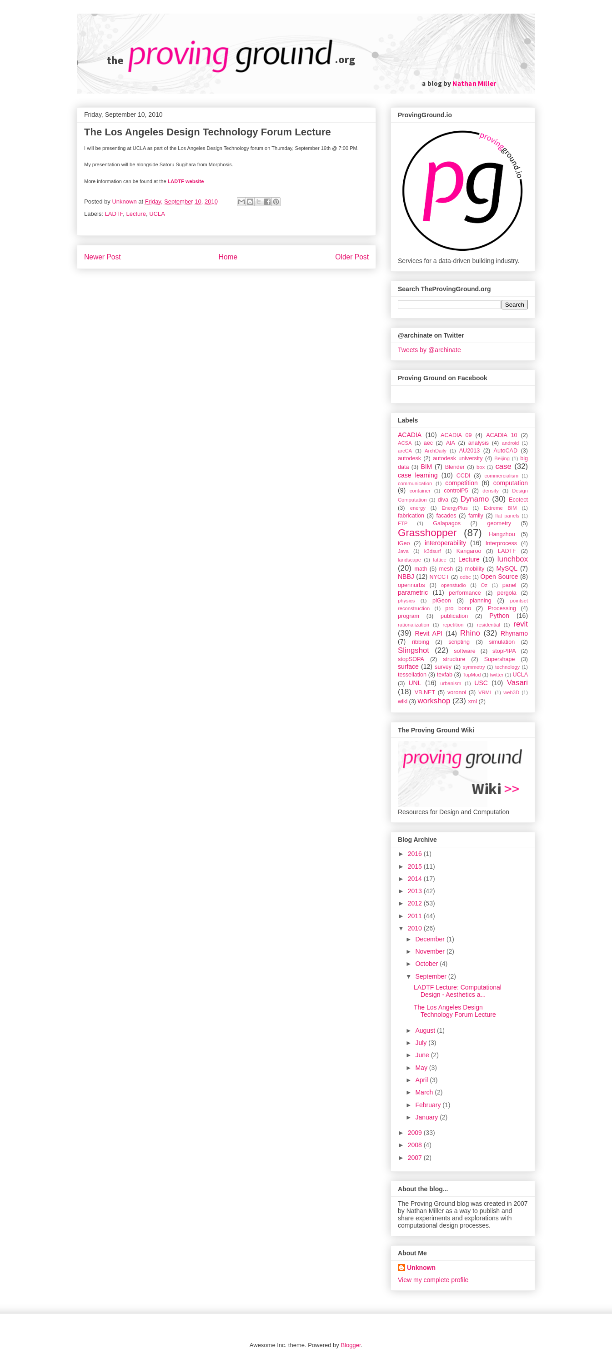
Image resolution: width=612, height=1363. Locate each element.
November (430, 951)
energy (418, 508)
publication (454, 616)
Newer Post (102, 257)
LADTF (114, 213)
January (427, 1117)
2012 (416, 903)
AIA (450, 443)
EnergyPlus (454, 508)
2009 (416, 1132)
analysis (478, 443)
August (425, 1030)
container (420, 490)
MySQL (506, 568)
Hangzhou (502, 534)
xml (472, 701)
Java (403, 551)
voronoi (456, 692)
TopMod (472, 674)
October (427, 963)
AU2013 (469, 451)
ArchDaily (435, 450)
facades (446, 515)
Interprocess (501, 543)
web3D (511, 692)
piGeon (441, 600)
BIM (426, 466)
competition (461, 483)
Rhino (470, 633)
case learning (418, 475)
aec (428, 443)
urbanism (450, 683)
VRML (485, 692)
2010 (416, 928)
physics (406, 600)
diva (443, 500)
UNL (414, 682)
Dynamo (475, 499)
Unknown (421, 1267)
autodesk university (458, 458)
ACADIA (409, 434)
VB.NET (425, 692)
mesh (446, 569)
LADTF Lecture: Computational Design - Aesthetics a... (458, 991)
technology (507, 667)
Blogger (351, 1345)
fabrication (411, 515)
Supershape (499, 659)
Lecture (136, 213)
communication (415, 483)
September (431, 976)
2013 (416, 891)
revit (520, 624)
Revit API (429, 633)
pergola (507, 593)
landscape (409, 559)
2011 (416, 916)
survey (443, 667)
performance (465, 593)
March (425, 1092)
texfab (444, 675)
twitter (497, 674)
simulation (502, 642)
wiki (402, 701)
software (465, 651)
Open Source (499, 576)
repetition (452, 624)
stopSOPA (411, 659)
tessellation (412, 675)
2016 (416, 853)
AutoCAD (506, 451)
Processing (502, 608)
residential (488, 624)
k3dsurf (432, 551)
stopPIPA (504, 651)
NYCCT (439, 577)
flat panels (507, 515)
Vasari (517, 682)
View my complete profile (433, 1279)
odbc (465, 577)
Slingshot (413, 650)
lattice (439, 559)
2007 (416, 1157)
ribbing (420, 642)
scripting (459, 642)
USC (481, 682)
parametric (413, 592)
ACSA (404, 443)
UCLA (157, 213)
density (490, 490)
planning (481, 600)
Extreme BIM (500, 508)
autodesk (409, 458)
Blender (455, 467)
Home (228, 257)
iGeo (404, 543)
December (430, 939)
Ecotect (518, 500)
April (422, 1080)
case (503, 466)
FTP (402, 523)
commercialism (501, 475)
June (423, 1055)
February (428, 1105)
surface (408, 666)
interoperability (445, 543)
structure (454, 659)
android (510, 443)
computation (510, 483)
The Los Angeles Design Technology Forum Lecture (455, 1011)
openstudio (453, 585)
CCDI (463, 476)
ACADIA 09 (456, 435)
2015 (416, 866)
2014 (416, 878)
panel (509, 585)
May (422, 1067)
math (420, 569)
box (481, 467)
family (475, 515)
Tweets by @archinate (429, 349)
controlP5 (456, 490)
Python (499, 615)
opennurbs (411, 585)
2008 (416, 1145)
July (421, 1042)
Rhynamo (514, 633)
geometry (499, 523)
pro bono (458, 608)
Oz (484, 585)
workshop (433, 700)
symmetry (474, 667)
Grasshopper (427, 532)
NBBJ (406, 576)
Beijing (502, 458)
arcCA (405, 450)
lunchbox (512, 559)
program (408, 616)
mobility (475, 569)
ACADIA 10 (501, 435)
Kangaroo (469, 551)
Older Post (352, 257)
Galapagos (447, 523)
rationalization (413, 624)
